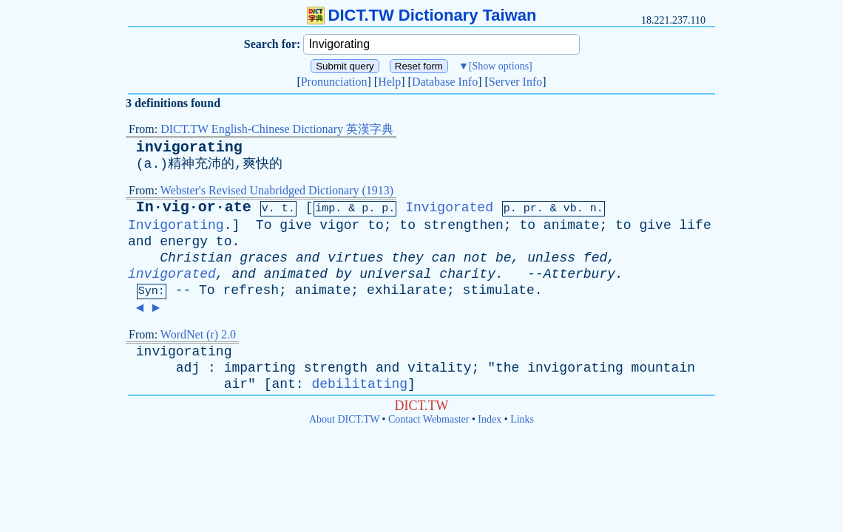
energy (184, 241)
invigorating (189, 147)
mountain (663, 368)
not (475, 257)
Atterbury (579, 274)
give (295, 225)
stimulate (499, 290)
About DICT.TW (344, 419)
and (140, 241)
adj (188, 368)
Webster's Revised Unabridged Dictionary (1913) (276, 190)
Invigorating (176, 225)
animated (296, 274)
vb (570, 208)
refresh (251, 290)
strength (336, 368)
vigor (339, 225)
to (376, 225)
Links (522, 419)
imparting (260, 368)
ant (283, 384)
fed (595, 257)
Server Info (515, 81)
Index (489, 419)
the (507, 368)
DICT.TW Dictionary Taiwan (422, 15)
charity (467, 274)
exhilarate (407, 290)
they (408, 257)
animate (572, 225)
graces (264, 257)
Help (389, 81)
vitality (439, 368)
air (236, 384)
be (503, 257)
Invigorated (449, 207)
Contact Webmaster (428, 419)
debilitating (359, 384)
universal (395, 274)
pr (530, 208)
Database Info (445, 81)
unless (551, 257)
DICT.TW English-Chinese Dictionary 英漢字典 (276, 129)
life (695, 225)
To (264, 225)
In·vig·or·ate (193, 207)
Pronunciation (334, 81)
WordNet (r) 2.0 (198, 334)
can (444, 257)
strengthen (464, 225)
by (344, 274)
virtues (356, 257)
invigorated (172, 274)
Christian (195, 257)
